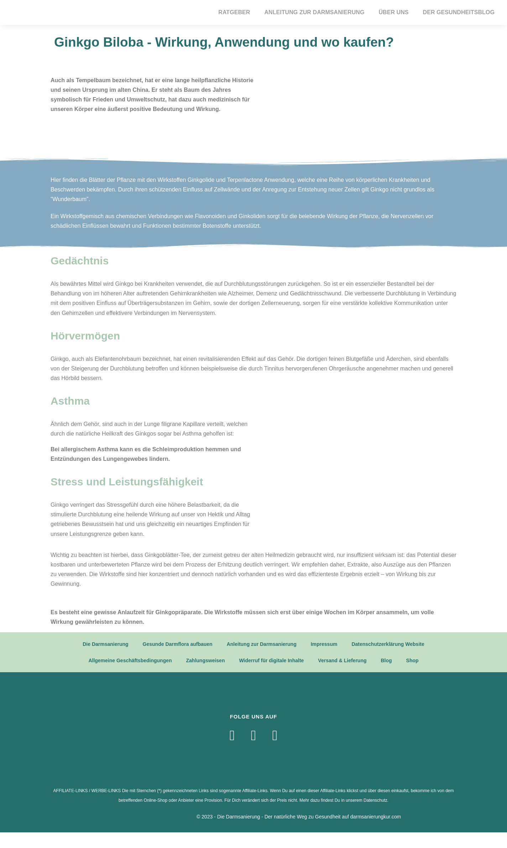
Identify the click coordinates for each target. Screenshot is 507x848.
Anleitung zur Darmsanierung (314, 12)
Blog (386, 660)
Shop (412, 660)
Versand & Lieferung (342, 660)
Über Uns (393, 12)
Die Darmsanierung (105, 644)
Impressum (324, 644)
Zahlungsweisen (205, 660)
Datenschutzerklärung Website (387, 644)
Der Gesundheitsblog (459, 12)
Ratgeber (234, 12)
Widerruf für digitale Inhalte (271, 660)
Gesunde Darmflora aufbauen (178, 644)
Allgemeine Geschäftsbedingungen (130, 660)
